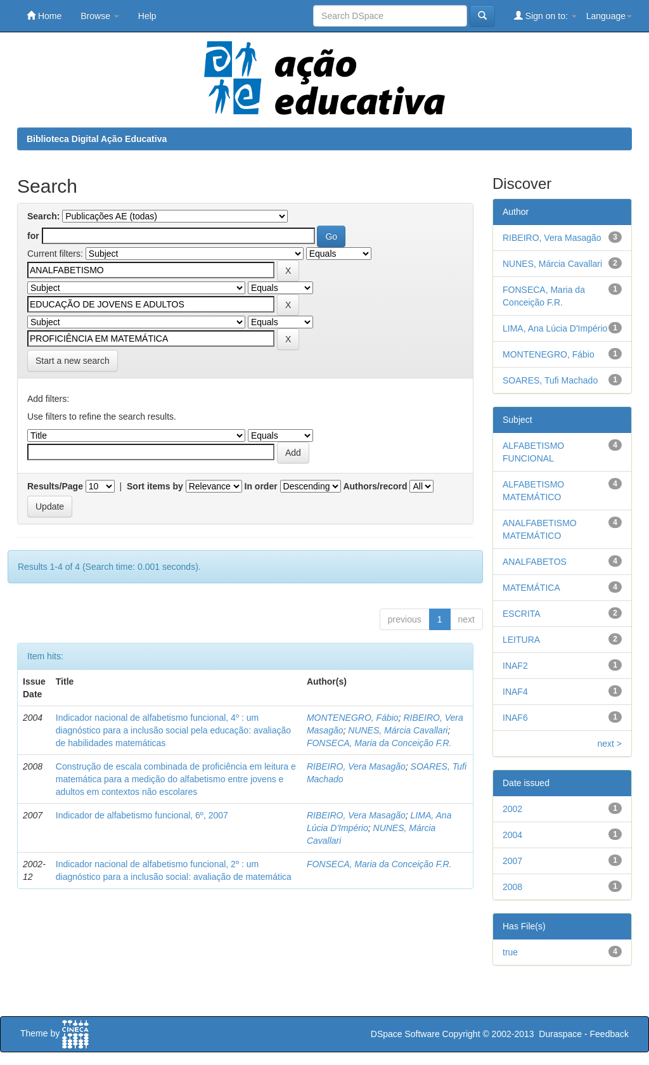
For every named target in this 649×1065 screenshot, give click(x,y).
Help (147, 16)
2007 (512, 861)
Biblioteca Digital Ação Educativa (97, 139)
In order (261, 486)
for (33, 236)
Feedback (609, 1034)
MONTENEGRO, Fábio (353, 718)
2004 (512, 835)
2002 (512, 809)
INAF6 (515, 718)
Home (44, 15)
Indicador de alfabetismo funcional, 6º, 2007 (142, 815)
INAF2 (515, 666)
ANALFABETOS (535, 562)
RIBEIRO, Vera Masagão (356, 766)
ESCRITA (522, 614)
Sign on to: (545, 15)
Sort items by (155, 486)
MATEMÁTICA (531, 588)
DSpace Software (405, 1034)
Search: (43, 216)
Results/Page (55, 486)
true (510, 952)
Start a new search (72, 361)
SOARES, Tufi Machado (550, 380)
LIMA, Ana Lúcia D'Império (555, 328)
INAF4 (515, 692)
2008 (512, 887)
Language (609, 16)
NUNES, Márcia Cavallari (397, 730)
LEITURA (521, 640)
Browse (99, 16)
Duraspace (560, 1034)
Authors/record (375, 486)
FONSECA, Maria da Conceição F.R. (379, 743)
